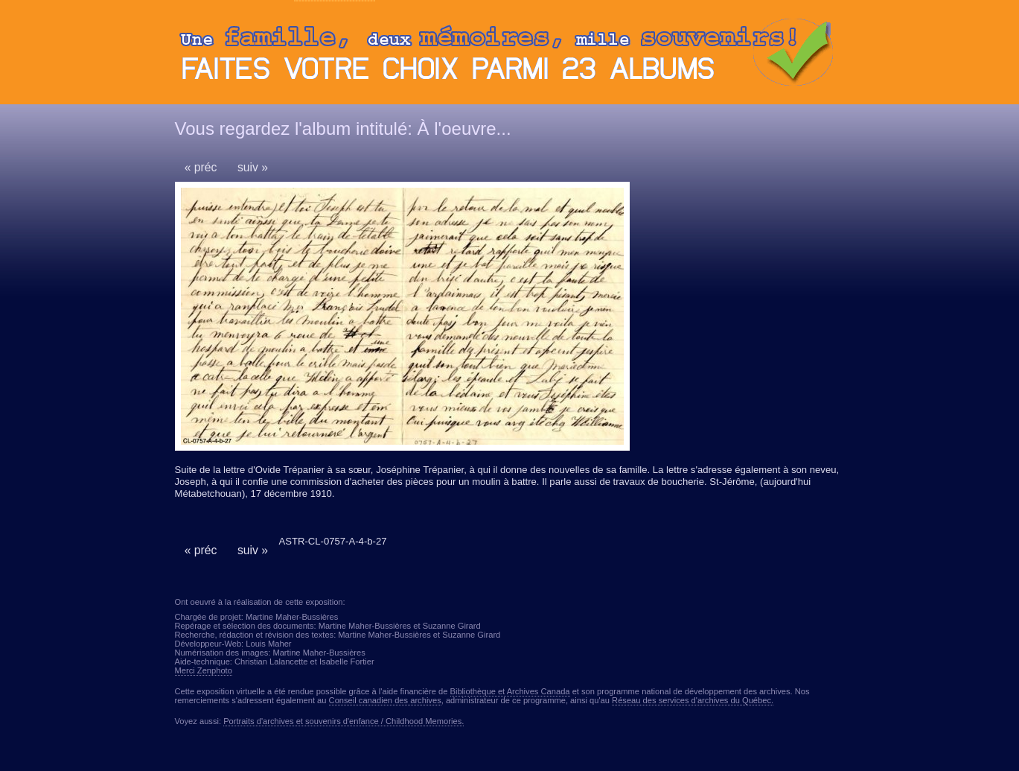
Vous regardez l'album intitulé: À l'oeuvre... (343, 128)
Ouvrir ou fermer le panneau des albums (510, 56)
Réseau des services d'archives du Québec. (692, 700)
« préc (201, 167)
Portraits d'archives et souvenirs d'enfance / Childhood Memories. (343, 721)
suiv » (252, 167)
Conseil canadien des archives (385, 700)
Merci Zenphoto (203, 670)
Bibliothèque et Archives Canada (510, 691)
